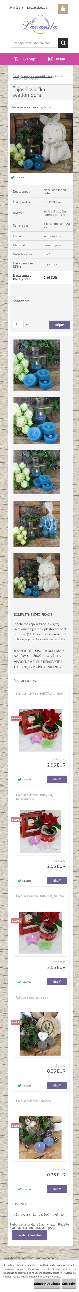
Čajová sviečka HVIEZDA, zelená (40, 694)
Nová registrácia (37, 7)
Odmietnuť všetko (47, 1283)
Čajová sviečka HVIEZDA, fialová (40, 896)
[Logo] (39, 24)
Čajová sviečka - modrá (33, 1101)
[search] (63, 43)
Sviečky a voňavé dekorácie (36, 76)
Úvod (16, 76)
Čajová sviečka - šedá (32, 997)
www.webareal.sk (47, 1258)
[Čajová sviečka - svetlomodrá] (41, 114)
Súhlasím (69, 1283)
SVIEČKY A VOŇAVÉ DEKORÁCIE (36, 656)
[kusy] (18, 324)
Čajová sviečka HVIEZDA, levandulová (34, 797)
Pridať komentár (30, 1235)
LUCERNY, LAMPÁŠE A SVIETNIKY (38, 667)
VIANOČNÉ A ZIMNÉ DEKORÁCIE (37, 661)
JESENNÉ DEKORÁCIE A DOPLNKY (38, 650)
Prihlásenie (17, 7)
